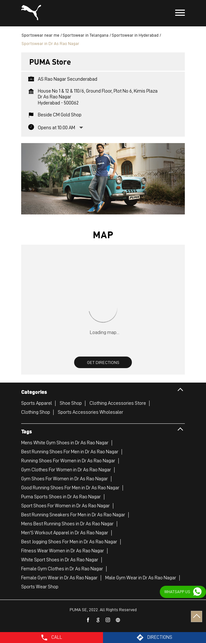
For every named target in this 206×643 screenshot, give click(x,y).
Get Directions (103, 362)
